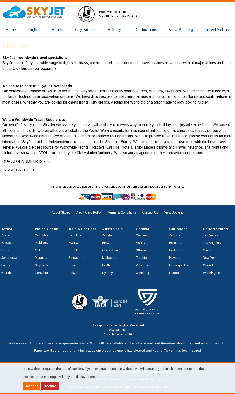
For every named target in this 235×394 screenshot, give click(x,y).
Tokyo (73, 273)
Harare (6, 250)
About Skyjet (61, 212)
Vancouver (143, 265)
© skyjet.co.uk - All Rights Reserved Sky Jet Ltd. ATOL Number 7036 (117, 330)
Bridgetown (177, 250)
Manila (73, 243)
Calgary (141, 235)
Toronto (141, 257)
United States (215, 229)
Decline (50, 386)
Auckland (108, 235)
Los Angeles (212, 243)
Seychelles (43, 265)
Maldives (41, 243)
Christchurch (111, 250)
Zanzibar (41, 273)
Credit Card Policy (89, 212)
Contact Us (150, 212)
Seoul (73, 250)
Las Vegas (210, 235)
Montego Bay (178, 265)
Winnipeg (142, 273)
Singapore (76, 257)
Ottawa (141, 250)
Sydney (107, 273)
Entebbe (7, 243)
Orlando (209, 265)
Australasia (112, 229)
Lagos (5, 265)
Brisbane (108, 243)
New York (210, 257)
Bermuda (175, 243)
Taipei (73, 265)
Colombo (41, 235)
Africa (6, 229)
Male (38, 250)
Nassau (175, 273)
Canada (142, 229)
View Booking (174, 212)
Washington (211, 273)
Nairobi (6, 273)
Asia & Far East (82, 229)
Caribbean (178, 229)
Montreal (142, 243)
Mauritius (41, 257)
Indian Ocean (46, 229)
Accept (32, 386)
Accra (5, 235)
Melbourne (110, 257)
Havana (174, 257)
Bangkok (75, 235)
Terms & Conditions (121, 212)
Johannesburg (11, 257)
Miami (207, 250)
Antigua (174, 235)
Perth (106, 265)
